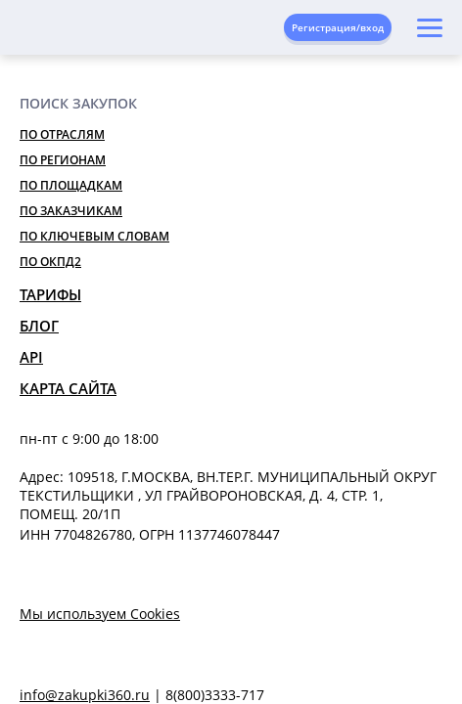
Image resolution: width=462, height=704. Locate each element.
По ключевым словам (94, 236)
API (31, 357)
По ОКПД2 (50, 261)
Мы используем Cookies (100, 613)
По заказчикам (71, 210)
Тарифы (50, 294)
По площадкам (71, 185)
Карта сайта (68, 388)
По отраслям (62, 134)
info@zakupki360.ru (85, 694)
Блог (39, 325)
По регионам (63, 160)
